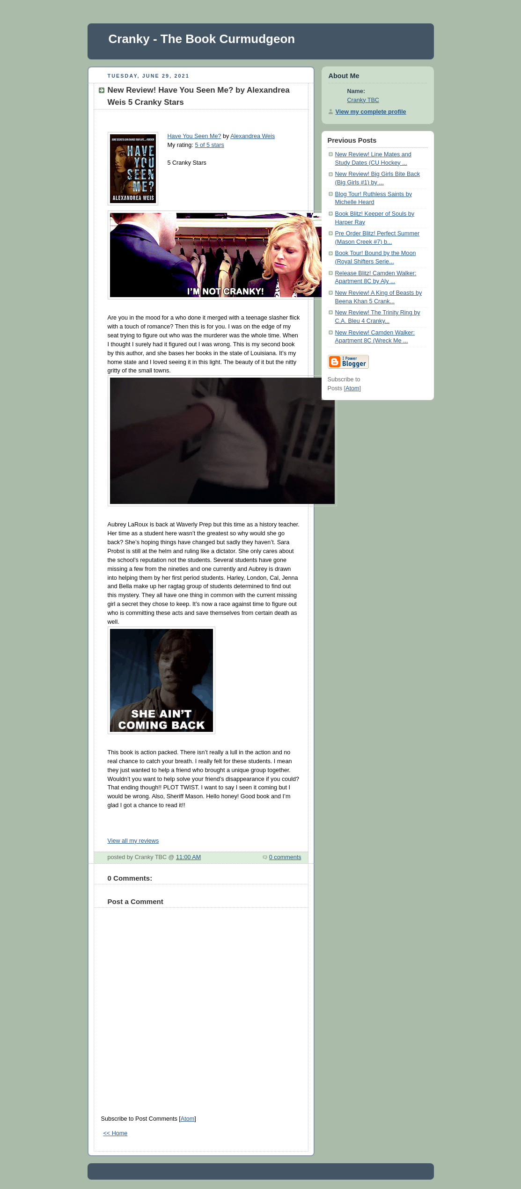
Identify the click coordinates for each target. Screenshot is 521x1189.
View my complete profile (371, 112)
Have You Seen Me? (194, 136)
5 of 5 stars (209, 145)
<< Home (115, 1133)
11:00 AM (188, 857)
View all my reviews (133, 841)
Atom (187, 1119)
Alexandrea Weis (252, 136)
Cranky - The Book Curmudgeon (202, 39)
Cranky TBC (363, 100)
